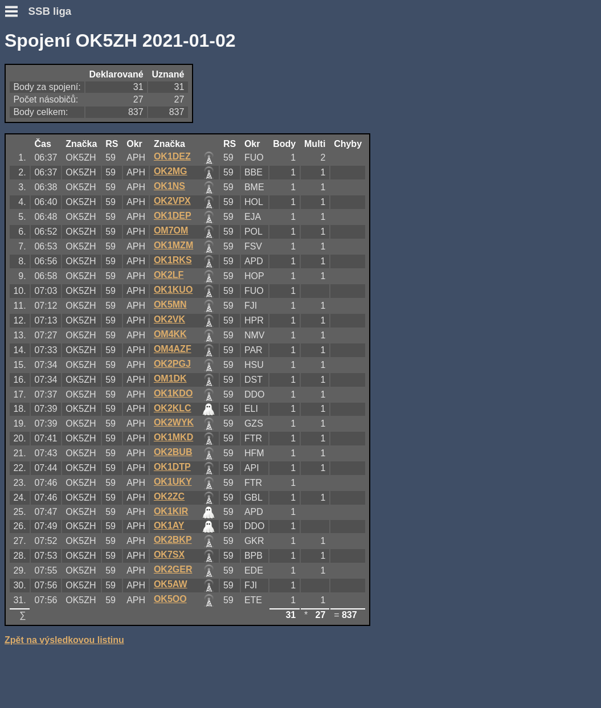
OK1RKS (173, 260)
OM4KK (170, 334)
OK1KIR (171, 511)
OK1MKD (173, 437)
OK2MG (170, 171)
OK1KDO (173, 393)
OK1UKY (173, 481)
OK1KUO (173, 289)
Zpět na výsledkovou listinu (64, 640)
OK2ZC (169, 496)
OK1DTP (172, 467)
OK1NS (169, 186)
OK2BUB (173, 452)
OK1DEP (172, 215)
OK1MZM (173, 245)
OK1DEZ (172, 156)
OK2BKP (173, 540)
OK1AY (169, 525)
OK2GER (173, 569)
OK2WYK (174, 422)
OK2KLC (172, 408)
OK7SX (169, 554)
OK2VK (169, 319)
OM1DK (170, 378)
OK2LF (168, 275)
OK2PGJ (172, 364)
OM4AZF (172, 349)
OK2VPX (172, 201)
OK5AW (170, 584)
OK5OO (170, 599)
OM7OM (171, 230)
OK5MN (170, 304)
